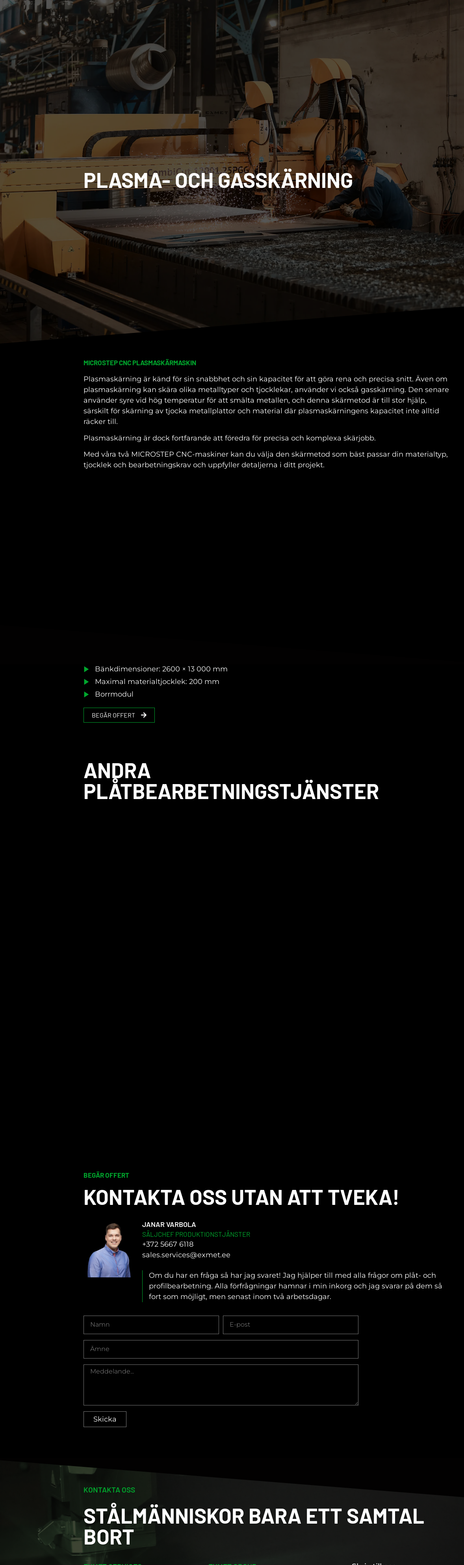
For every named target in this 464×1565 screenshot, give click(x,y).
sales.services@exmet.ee (186, 1263)
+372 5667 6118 (167, 1253)
